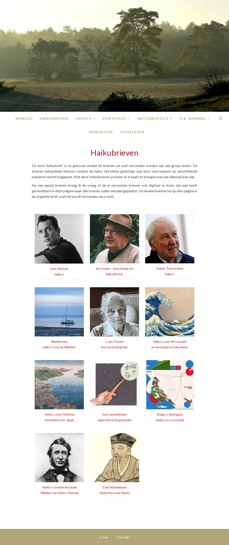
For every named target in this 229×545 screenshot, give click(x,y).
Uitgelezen (132, 132)
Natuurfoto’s (152, 118)
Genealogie (101, 132)
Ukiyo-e (84, 118)
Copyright (123, 537)
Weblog (24, 118)
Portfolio (114, 118)
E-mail (103, 537)
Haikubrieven (54, 118)
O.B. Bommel (192, 118)
